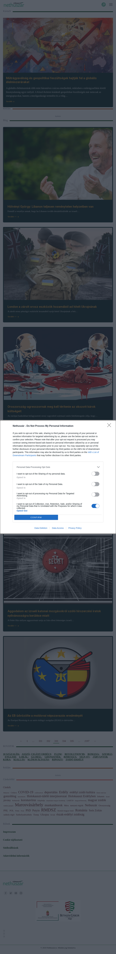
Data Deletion (40, 528)
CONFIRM (36, 517)
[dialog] (58, 477)
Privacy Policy (75, 528)
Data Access (58, 528)
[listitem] (58, 467)
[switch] (95, 474)
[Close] (110, 426)
